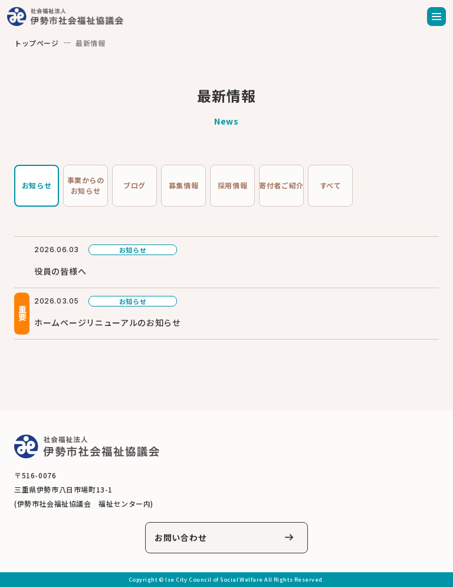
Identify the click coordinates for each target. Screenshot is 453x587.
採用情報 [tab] (232, 185)
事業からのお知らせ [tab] (85, 185)
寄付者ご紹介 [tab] (281, 185)
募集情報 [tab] (183, 185)
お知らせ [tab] (36, 185)
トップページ (36, 43)
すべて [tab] (331, 185)
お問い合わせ (180, 537)
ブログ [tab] (134, 185)
